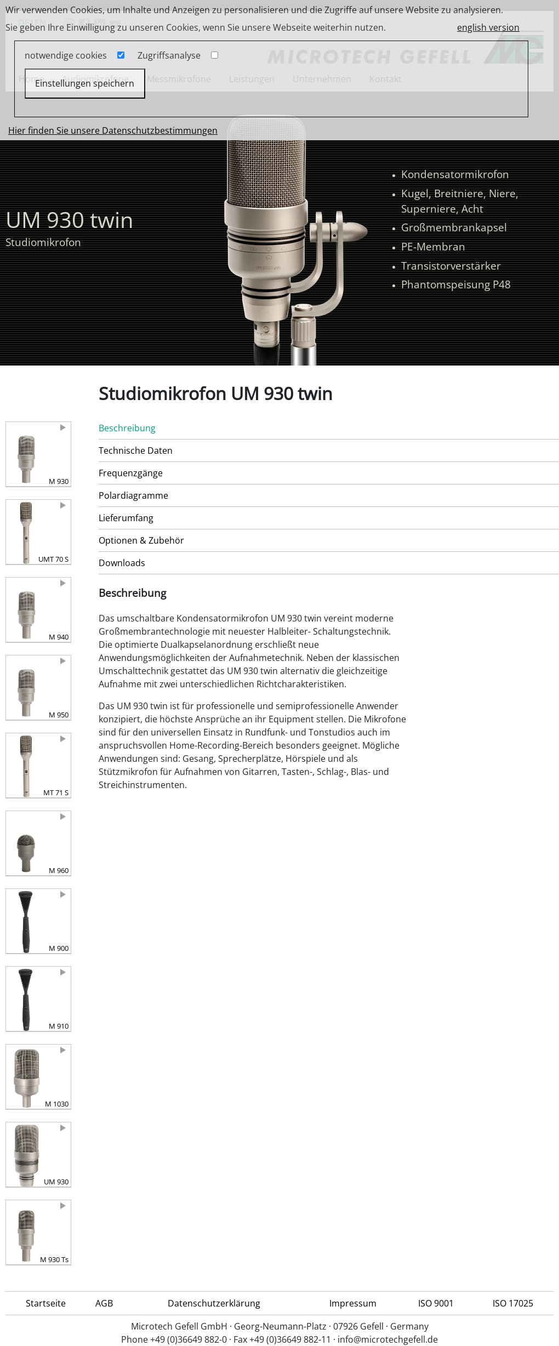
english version (488, 27)
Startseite (46, 1303)
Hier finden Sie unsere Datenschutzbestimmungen (113, 130)
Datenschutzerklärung (214, 1303)
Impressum (353, 1303)
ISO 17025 (513, 1303)
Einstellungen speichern (84, 83)
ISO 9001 (436, 1303)
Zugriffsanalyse (169, 55)
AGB (104, 1303)
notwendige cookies (66, 55)
